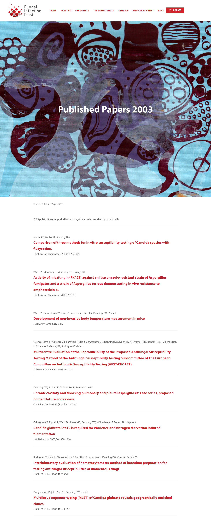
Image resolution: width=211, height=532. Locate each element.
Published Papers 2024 (47, 407)
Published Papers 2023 (47, 411)
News (158, 10)
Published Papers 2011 (47, 465)
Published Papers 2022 (47, 415)
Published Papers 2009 (47, 474)
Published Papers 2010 (47, 469)
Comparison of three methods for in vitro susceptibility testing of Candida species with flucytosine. (101, 104)
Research (120, 10)
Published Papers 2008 (47, 478)
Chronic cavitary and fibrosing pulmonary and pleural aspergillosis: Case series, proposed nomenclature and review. (103, 255)
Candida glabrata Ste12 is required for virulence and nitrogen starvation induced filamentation (96, 290)
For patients (79, 10)
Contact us (56, 526)
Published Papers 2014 (47, 451)
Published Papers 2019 (47, 429)
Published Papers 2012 (47, 460)
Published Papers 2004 (47, 496)
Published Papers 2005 (47, 492)
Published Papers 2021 (47, 420)
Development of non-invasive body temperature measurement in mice (89, 177)
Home (50, 10)
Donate (174, 10)
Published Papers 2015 (47, 447)
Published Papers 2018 (47, 434)
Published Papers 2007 (47, 483)
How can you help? (140, 10)
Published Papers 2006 (47, 487)
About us (63, 10)
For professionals (101, 10)
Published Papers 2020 (47, 425)
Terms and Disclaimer (41, 526)
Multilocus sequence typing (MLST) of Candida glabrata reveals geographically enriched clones (102, 360)
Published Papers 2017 (47, 438)
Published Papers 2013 (47, 456)
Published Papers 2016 (47, 442)
